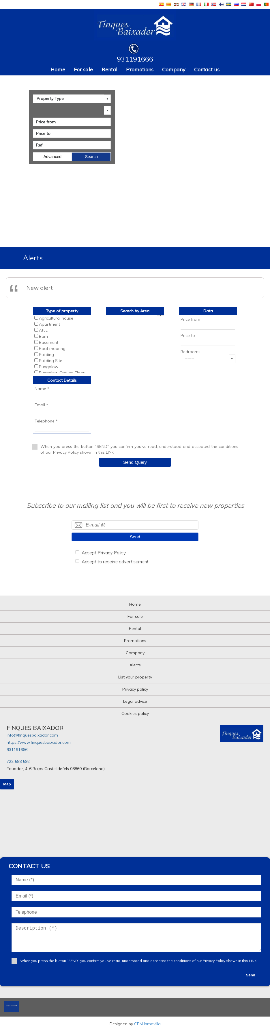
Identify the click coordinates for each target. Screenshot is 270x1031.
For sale (83, 69)
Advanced (52, 156)
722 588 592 (18, 761)
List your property (135, 677)
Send (135, 536)
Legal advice (135, 701)
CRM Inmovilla (147, 1023)
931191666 (17, 749)
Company (173, 69)
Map (7, 784)
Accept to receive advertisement (114, 561)
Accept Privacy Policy (103, 552)
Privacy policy (135, 689)
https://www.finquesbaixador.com (39, 742)
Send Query (135, 462)
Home (57, 69)
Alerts (135, 664)
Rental (109, 69)
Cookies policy (135, 713)
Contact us (207, 69)
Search (91, 156)
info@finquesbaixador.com (32, 735)
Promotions (139, 69)
